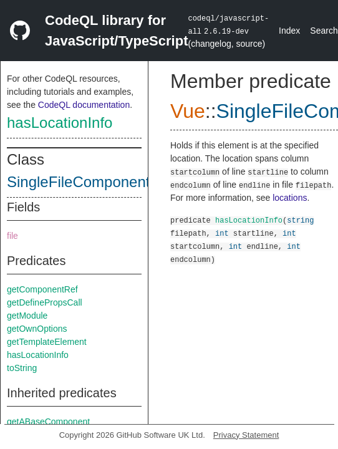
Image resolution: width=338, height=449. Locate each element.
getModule (27, 316)
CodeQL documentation (84, 105)
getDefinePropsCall (44, 302)
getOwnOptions (37, 329)
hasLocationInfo (59, 122)
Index (289, 31)
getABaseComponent (48, 422)
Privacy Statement (246, 435)
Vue (187, 111)
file (12, 236)
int (222, 233)
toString (22, 368)
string (300, 220)
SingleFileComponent (78, 181)
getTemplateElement (47, 342)
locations (290, 198)
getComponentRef (42, 289)
